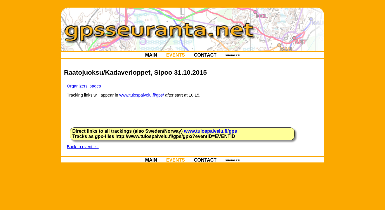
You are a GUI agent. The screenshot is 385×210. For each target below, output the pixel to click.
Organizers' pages (84, 86)
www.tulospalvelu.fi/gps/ (141, 95)
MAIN (151, 54)
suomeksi (232, 55)
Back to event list (83, 146)
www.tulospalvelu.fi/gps (210, 131)
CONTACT (205, 54)
